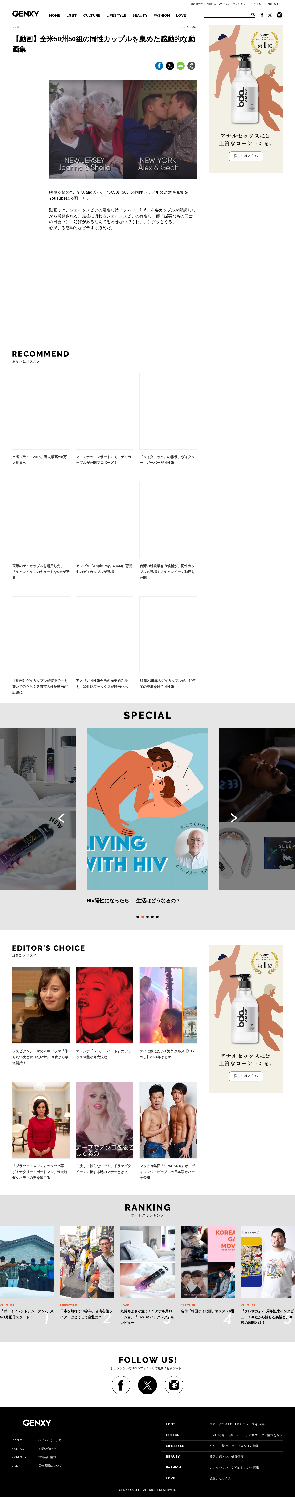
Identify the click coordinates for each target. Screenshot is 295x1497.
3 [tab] (147, 917)
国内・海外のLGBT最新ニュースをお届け (216, 1424)
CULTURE (91, 15)
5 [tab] (157, 917)
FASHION (162, 15)
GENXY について (36, 1440)
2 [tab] (142, 917)
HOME (54, 15)
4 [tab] (152, 917)
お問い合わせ (34, 1449)
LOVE (181, 15)
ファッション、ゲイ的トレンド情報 (212, 1467)
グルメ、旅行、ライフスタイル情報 (212, 1446)
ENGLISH (272, 4)
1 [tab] (137, 917)
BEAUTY (140, 15)
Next (233, 818)
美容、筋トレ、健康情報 (205, 1456)
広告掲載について (37, 1465)
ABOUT (258, 4)
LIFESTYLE (116, 15)
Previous (61, 818)
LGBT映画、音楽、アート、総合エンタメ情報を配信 (224, 1435)
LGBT (71, 15)
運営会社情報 (34, 1457)
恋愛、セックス (198, 1478)
